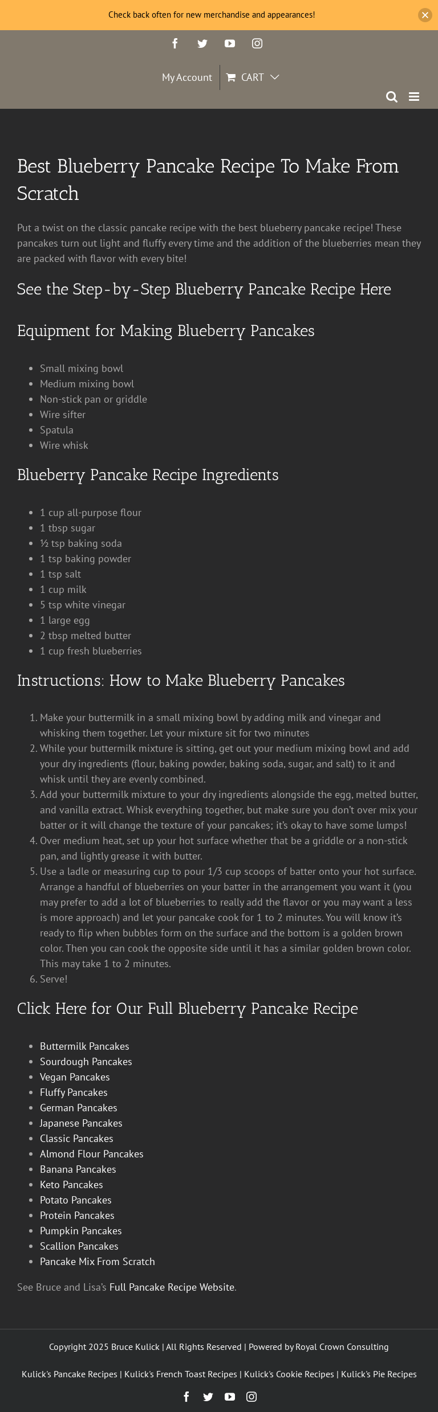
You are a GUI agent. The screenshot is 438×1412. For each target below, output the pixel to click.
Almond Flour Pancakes (92, 1153)
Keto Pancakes (71, 1184)
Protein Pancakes (77, 1215)
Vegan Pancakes (75, 1076)
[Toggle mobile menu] (415, 97)
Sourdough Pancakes (86, 1061)
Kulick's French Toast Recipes (180, 1374)
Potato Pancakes (76, 1199)
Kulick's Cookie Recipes (289, 1374)
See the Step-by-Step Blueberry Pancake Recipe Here (204, 289)
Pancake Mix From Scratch (97, 1261)
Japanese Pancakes (81, 1122)
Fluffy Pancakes (74, 1092)
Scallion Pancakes (79, 1246)
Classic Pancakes (76, 1138)
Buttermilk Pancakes (84, 1046)
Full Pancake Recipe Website (172, 1287)
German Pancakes (78, 1107)
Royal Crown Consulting (342, 1346)
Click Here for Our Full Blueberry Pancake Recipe (187, 1008)
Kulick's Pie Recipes (379, 1374)
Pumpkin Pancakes (81, 1230)
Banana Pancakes (78, 1169)
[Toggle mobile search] (392, 97)
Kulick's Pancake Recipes (69, 1374)
